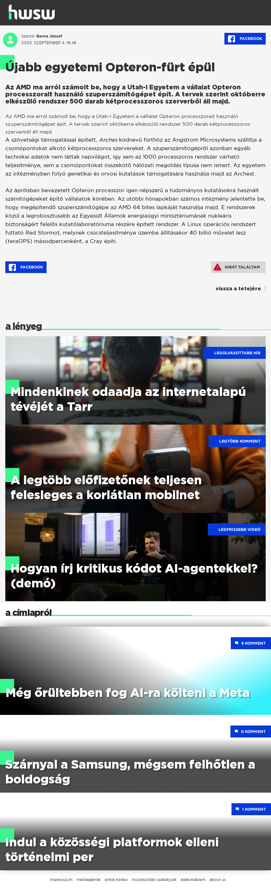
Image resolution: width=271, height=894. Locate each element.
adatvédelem (193, 879)
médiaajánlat (89, 879)
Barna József (49, 36)
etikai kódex (116, 879)
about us (218, 879)
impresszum (61, 879)
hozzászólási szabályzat (154, 879)
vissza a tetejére (238, 288)
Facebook (245, 38)
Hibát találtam (236, 267)
